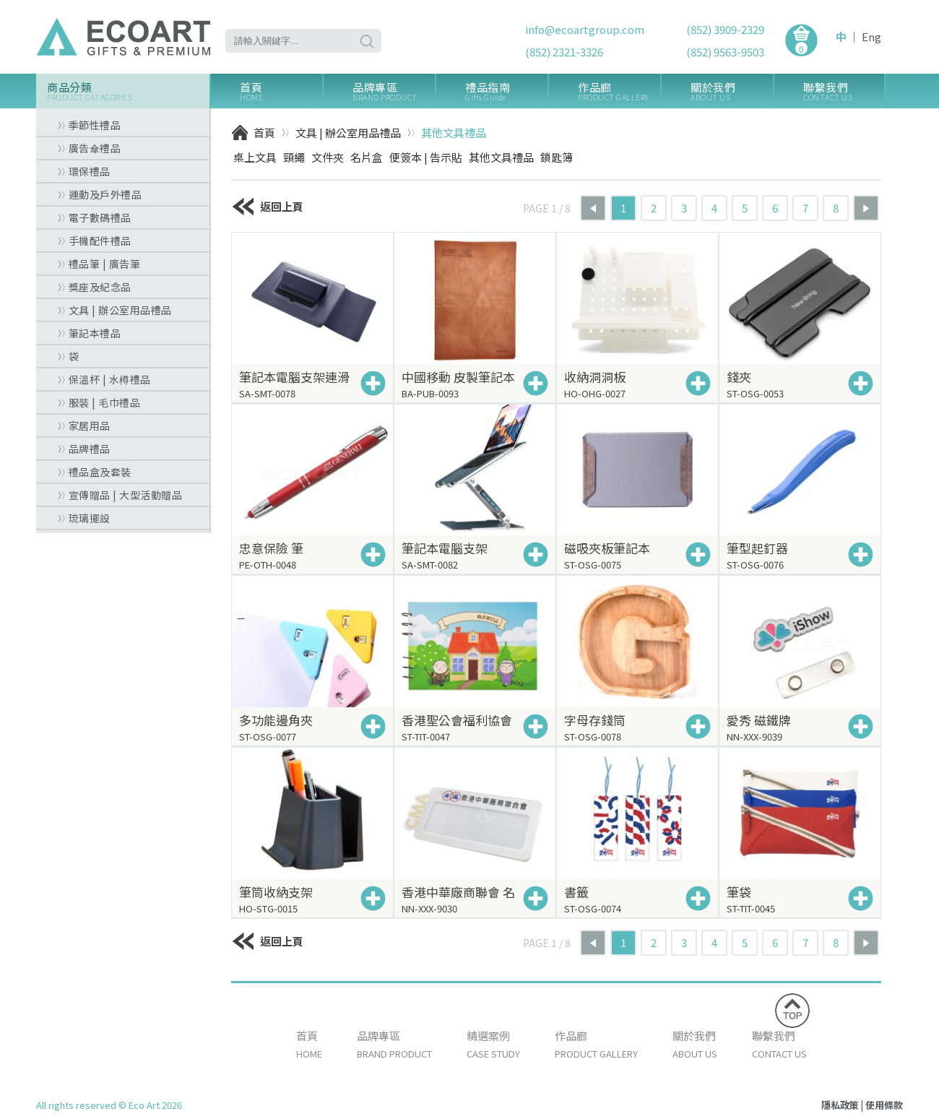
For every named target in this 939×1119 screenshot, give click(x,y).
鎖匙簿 (556, 157)
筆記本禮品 (89, 333)
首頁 (281, 91)
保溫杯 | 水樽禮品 (104, 379)
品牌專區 (393, 91)
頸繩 (294, 157)
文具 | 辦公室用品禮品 (115, 310)
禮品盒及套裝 (94, 472)
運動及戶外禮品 (100, 194)
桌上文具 (255, 157)
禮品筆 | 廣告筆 (99, 263)
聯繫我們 (843, 91)
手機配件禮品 (94, 240)
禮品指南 (506, 91)
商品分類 (128, 91)
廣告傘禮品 (89, 148)
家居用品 (84, 425)
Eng (871, 36)
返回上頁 (267, 206)
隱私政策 (840, 1105)
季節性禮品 (89, 125)
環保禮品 (84, 171)
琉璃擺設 (84, 518)
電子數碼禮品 (94, 217)
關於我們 (732, 91)
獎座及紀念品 (94, 287)
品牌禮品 (84, 448)
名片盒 (366, 157)
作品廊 (619, 91)
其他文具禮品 (453, 132)
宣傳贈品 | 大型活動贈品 (120, 495)
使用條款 (884, 1105)
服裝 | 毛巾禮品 (99, 402)
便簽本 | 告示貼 (425, 157)
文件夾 (327, 157)
